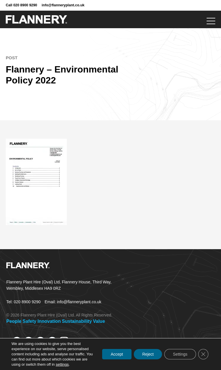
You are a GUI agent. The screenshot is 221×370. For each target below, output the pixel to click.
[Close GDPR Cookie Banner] (203, 354)
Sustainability (77, 321)
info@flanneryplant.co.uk (63, 5)
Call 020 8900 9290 (21, 5)
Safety (29, 321)
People (13, 321)
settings (62, 364)
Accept (116, 354)
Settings (179, 354)
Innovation (49, 321)
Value (99, 321)
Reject (147, 354)
